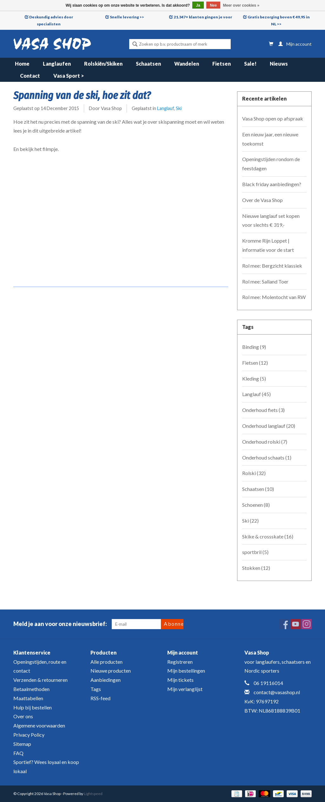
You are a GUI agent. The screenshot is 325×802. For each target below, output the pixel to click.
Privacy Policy (28, 735)
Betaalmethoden (31, 689)
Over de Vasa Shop (262, 200)
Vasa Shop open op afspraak (272, 118)
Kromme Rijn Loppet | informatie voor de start (268, 245)
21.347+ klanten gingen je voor (203, 17)
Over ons (23, 716)
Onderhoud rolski (264, 442)
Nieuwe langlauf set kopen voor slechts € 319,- (271, 220)
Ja (198, 5)
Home (22, 64)
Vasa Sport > (68, 76)
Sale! (250, 64)
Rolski (254, 473)
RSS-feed (100, 698)
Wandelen (186, 64)
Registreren (180, 662)
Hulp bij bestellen (32, 707)
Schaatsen (148, 64)
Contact (30, 76)
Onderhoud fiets (263, 410)
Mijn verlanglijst (184, 689)
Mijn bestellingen (186, 671)
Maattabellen (28, 698)
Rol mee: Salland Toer (265, 281)
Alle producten (106, 662)
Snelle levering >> (127, 17)
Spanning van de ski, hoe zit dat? (82, 95)
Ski (179, 108)
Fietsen (221, 64)
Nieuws (279, 64)
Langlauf (165, 108)
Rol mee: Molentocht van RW (274, 297)
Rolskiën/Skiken (103, 64)
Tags (95, 689)
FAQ (18, 753)
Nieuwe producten (110, 671)
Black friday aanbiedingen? (271, 184)
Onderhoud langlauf (268, 426)
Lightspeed (93, 793)
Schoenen (256, 505)
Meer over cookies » (241, 5)
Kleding (254, 378)
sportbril (255, 552)
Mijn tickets (180, 680)
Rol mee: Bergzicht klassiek (272, 266)
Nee (213, 5)
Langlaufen (57, 64)
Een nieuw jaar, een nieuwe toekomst (270, 139)
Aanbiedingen (105, 680)
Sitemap (22, 744)
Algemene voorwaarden (39, 725)
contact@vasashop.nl (277, 692)
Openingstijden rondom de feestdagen (271, 163)
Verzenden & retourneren (40, 680)
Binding (254, 347)
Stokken (256, 568)
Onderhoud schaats (266, 457)
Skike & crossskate (267, 536)
